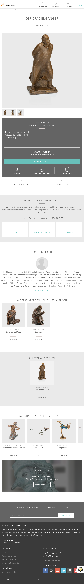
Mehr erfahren (42, 485)
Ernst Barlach (24, 10)
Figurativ (69, 232)
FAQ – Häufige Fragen (9, 560)
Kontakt (4, 553)
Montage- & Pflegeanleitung (11, 563)
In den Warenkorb (42, 162)
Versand (17, 170)
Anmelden (68, 4)
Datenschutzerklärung (24, 580)
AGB (54, 580)
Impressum (59, 580)
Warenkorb (55, 4)
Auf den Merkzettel (21, 182)
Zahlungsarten (67, 170)
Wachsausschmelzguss (42, 232)
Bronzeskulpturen (13, 10)
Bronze (14, 232)
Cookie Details (35, 580)
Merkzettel (43, 4)
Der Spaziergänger (35, 10)
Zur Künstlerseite (42, 290)
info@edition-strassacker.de (54, 560)
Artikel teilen (62, 182)
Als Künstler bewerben (9, 572)
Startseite (3, 10)
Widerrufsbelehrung (46, 580)
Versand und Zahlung (9, 556)
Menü (80, 4)
